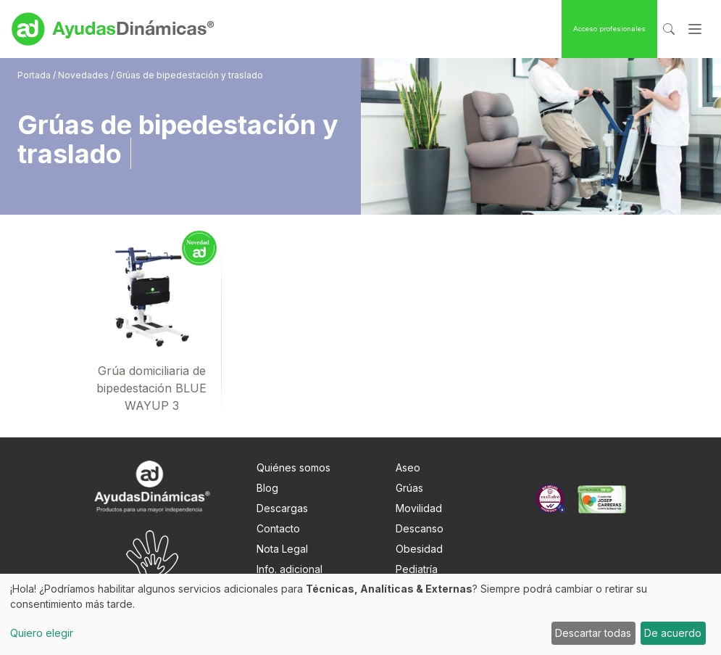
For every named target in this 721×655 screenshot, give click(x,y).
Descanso (419, 528)
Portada (35, 75)
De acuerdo (672, 633)
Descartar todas (593, 633)
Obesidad (419, 549)
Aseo (408, 467)
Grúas (409, 488)
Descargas (282, 508)
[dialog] (360, 614)
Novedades (83, 75)
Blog (267, 488)
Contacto (278, 528)
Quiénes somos (293, 467)
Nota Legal (282, 549)
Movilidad (419, 508)
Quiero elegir (41, 633)
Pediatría (417, 569)
